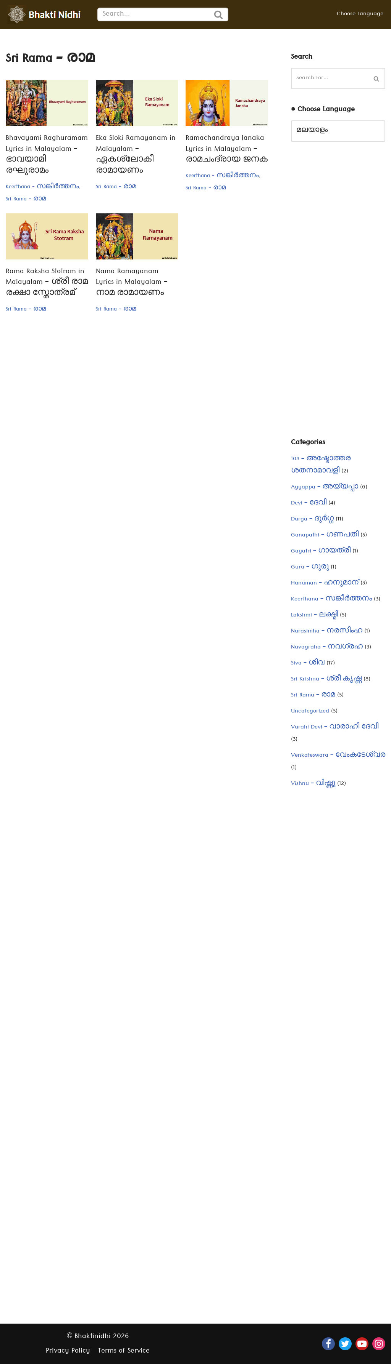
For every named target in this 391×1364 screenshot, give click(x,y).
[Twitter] (345, 1343)
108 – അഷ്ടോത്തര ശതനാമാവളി (321, 465)
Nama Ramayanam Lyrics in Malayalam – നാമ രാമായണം (132, 283)
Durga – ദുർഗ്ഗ (312, 520)
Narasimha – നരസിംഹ (326, 632)
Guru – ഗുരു (310, 568)
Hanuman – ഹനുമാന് (325, 584)
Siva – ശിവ (308, 664)
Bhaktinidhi (92, 1337)
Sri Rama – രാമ (313, 696)
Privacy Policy (68, 1352)
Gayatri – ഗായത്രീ (321, 552)
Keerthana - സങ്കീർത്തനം (42, 187)
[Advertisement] (338, 295)
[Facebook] (328, 1343)
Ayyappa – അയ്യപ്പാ (324, 488)
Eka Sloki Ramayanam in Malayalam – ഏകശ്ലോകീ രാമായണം (136, 155)
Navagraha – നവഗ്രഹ (327, 648)
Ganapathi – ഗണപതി (325, 536)
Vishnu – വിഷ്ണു (313, 784)
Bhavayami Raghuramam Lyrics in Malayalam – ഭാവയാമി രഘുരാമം (47, 155)
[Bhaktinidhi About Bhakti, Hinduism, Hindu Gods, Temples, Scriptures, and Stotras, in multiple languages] (46, 14)
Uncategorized (310, 712)
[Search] (153, 14)
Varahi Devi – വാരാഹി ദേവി (334, 728)
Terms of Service (124, 1352)
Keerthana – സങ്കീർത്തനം (331, 600)
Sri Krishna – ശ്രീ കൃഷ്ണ (326, 680)
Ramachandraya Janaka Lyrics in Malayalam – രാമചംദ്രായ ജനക (227, 150)
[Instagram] (378, 1343)
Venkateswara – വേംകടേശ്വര (338, 756)
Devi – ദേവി (308, 504)
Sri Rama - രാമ (26, 199)
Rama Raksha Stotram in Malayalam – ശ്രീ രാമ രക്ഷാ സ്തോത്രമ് (47, 283)
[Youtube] (361, 1343)
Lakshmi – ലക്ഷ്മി (314, 616)
